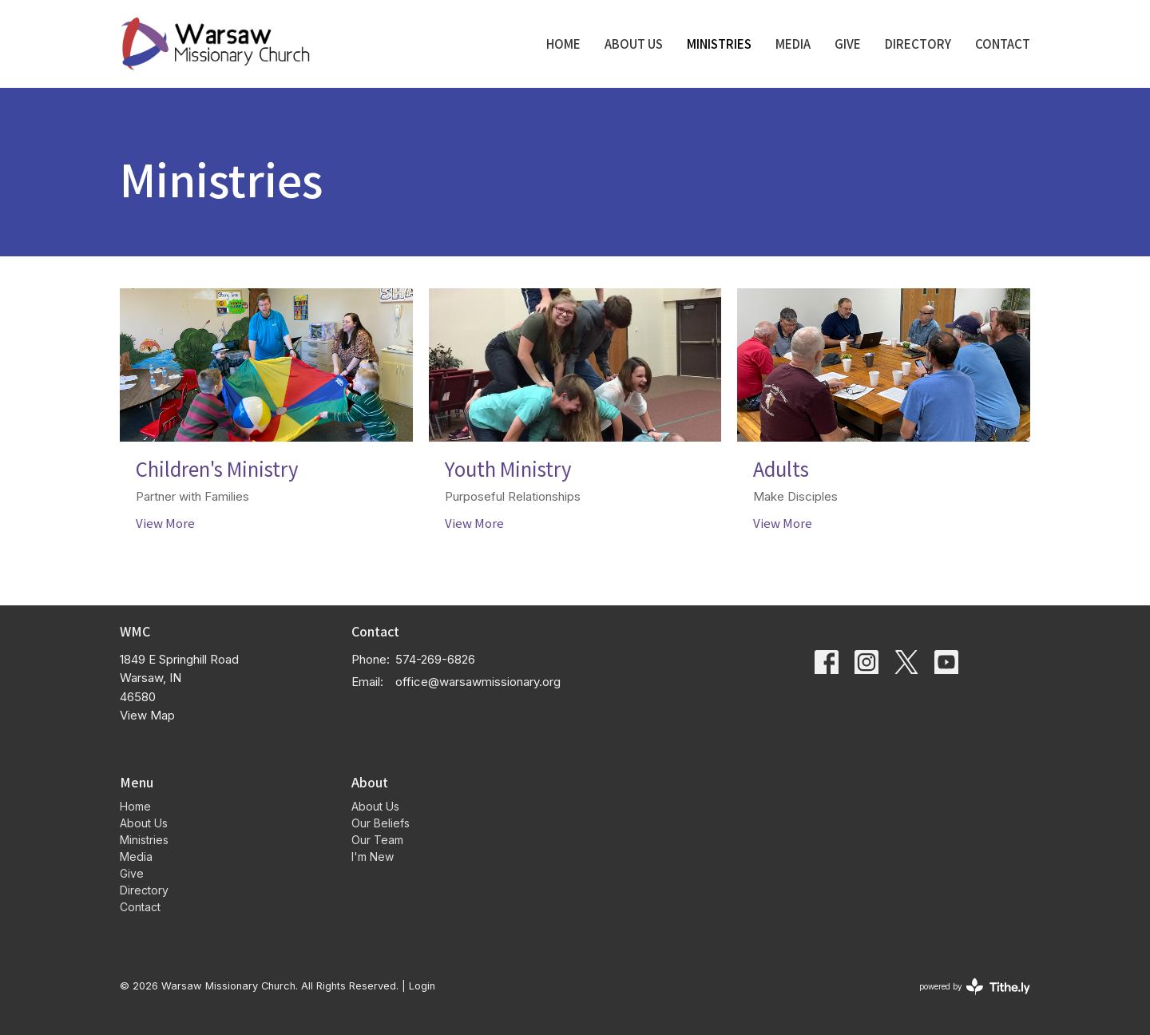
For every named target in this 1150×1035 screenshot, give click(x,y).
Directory (918, 43)
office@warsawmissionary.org (478, 681)
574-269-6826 (435, 659)
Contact (1002, 43)
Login (422, 986)
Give (848, 43)
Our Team (377, 840)
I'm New (372, 856)
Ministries (719, 43)
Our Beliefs (380, 823)
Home (563, 43)
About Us (634, 43)
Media (793, 43)
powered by (974, 986)
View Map (147, 715)
